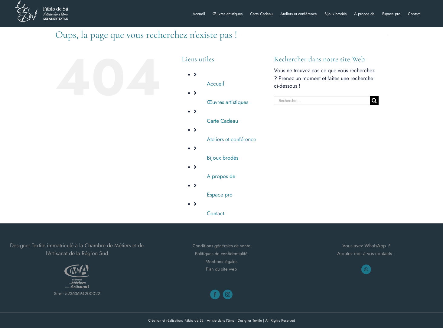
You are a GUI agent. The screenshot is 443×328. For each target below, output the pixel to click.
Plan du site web (221, 269)
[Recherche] (374, 100)
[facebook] (215, 294)
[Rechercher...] (322, 100)
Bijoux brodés (222, 158)
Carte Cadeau (222, 121)
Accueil (215, 84)
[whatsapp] (366, 269)
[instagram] (228, 294)
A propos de (221, 176)
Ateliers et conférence (231, 139)
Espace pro (220, 195)
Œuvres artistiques (227, 102)
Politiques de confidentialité (221, 253)
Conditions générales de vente (221, 245)
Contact (215, 213)
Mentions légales (221, 261)
